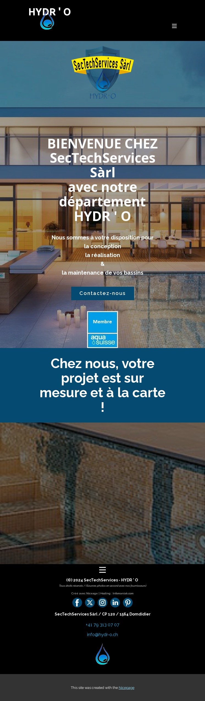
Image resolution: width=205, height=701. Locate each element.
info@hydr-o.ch (102, 634)
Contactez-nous (102, 293)
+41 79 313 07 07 (102, 624)
